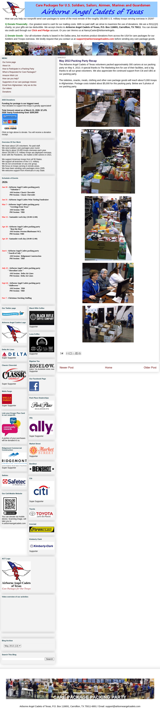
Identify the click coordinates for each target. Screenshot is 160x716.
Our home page (9, 62)
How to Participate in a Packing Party (18, 69)
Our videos (7, 88)
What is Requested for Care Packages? (19, 72)
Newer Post (67, 367)
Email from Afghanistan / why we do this (19, 85)
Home (108, 367)
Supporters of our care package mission (19, 82)
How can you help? (10, 78)
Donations (6, 92)
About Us (6, 65)
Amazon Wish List (10, 75)
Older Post (150, 367)
